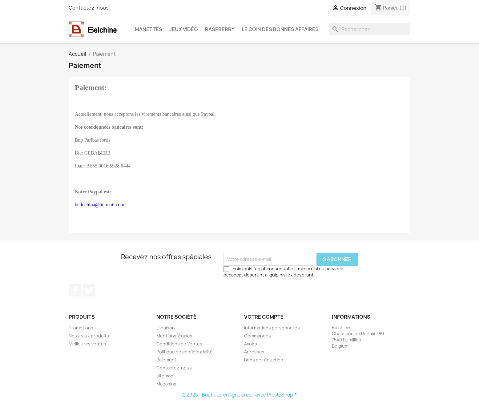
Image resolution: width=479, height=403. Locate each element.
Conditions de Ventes (179, 344)
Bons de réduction (263, 360)
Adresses (254, 352)
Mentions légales (174, 336)
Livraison (165, 328)
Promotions (81, 328)
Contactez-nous (89, 7)
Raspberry (220, 29)
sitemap (164, 376)
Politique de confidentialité (184, 352)
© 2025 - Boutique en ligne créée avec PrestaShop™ (239, 395)
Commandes (257, 336)
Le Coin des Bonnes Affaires (280, 29)
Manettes (148, 29)
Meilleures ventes (87, 344)
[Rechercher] (369, 29)
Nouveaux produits (89, 336)
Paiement (166, 360)
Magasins (166, 384)
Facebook (75, 290)
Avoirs (250, 344)
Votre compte (264, 316)
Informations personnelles (272, 328)
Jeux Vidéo (183, 29)
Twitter (89, 290)
